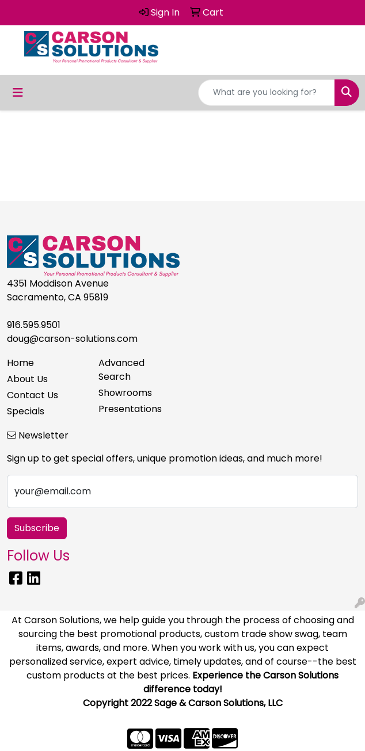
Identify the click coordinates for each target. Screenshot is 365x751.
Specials (25, 411)
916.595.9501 (33, 324)
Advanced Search (121, 369)
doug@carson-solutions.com (72, 338)
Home (20, 362)
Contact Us (32, 395)
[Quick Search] (266, 92)
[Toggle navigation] (18, 93)
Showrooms (125, 392)
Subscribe (36, 528)
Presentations (130, 408)
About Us (27, 379)
